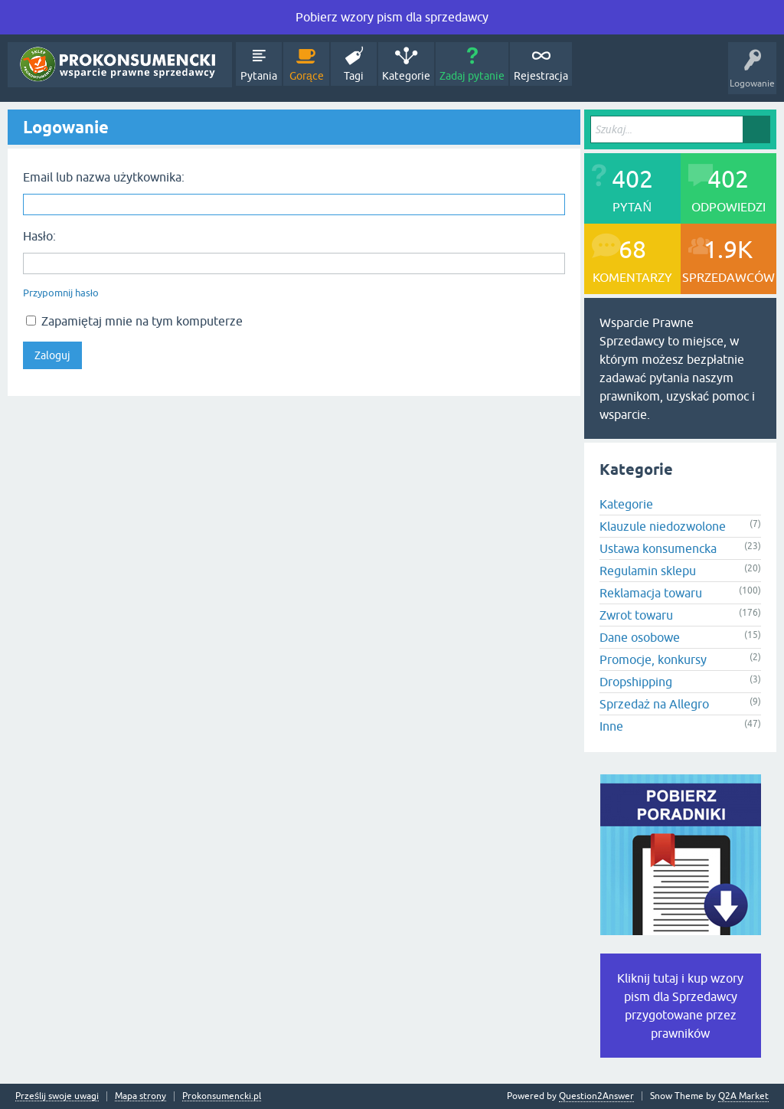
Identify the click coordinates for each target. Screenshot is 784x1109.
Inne (611, 726)
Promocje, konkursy (653, 659)
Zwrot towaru (636, 615)
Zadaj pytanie (472, 76)
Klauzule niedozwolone (662, 526)
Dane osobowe (639, 637)
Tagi (354, 76)
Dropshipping (635, 682)
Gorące (306, 76)
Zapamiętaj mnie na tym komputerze (134, 321)
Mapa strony (140, 1096)
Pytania (258, 76)
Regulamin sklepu (647, 570)
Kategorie (406, 76)
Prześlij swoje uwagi (57, 1096)
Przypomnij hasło (61, 293)
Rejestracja (541, 76)
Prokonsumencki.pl (221, 1096)
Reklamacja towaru (650, 593)
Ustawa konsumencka (658, 548)
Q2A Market (743, 1096)
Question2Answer (596, 1096)
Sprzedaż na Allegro (654, 704)
